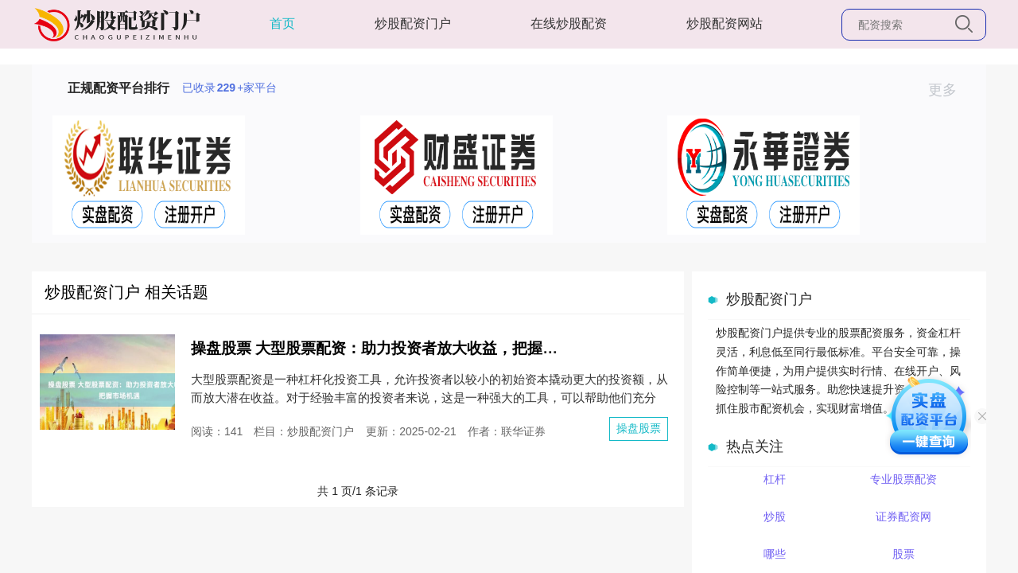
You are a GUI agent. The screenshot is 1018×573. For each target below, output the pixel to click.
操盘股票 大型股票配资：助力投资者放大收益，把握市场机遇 (397, 348)
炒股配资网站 (724, 23)
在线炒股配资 (568, 23)
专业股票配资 (903, 479)
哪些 (775, 554)
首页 (282, 23)
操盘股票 (638, 428)
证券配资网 (903, 516)
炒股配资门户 (413, 23)
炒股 (775, 516)
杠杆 (775, 479)
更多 (949, 90)
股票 (903, 554)
